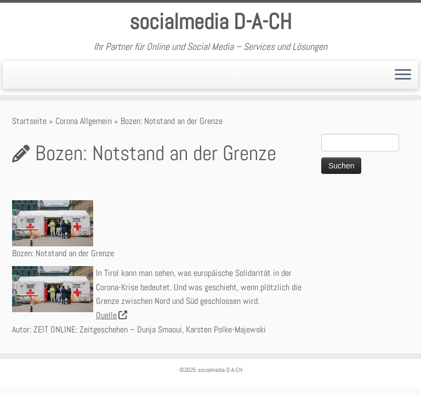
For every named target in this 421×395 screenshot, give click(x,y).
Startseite (29, 121)
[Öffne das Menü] (403, 75)
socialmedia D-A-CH (210, 22)
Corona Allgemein (83, 121)
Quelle (111, 315)
